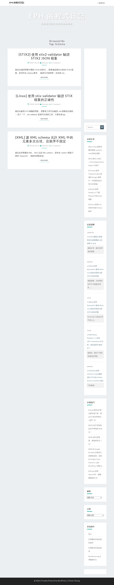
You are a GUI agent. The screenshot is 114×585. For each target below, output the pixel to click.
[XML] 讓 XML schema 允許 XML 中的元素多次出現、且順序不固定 (44, 139)
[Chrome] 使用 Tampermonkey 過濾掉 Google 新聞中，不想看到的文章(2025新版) (95, 177)
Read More (45, 77)
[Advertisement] (95, 83)
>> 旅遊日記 (101, 3)
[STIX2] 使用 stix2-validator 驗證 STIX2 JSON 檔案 (44, 56)
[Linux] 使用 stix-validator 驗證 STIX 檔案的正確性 (44, 97)
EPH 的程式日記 (16, 2)
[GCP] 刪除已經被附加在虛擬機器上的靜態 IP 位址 (94, 240)
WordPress (62, 581)
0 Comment (56, 63)
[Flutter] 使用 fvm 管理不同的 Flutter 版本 (95, 207)
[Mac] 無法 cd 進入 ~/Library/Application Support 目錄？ (96, 162)
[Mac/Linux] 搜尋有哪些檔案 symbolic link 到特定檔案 (95, 150)
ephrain (45, 63)
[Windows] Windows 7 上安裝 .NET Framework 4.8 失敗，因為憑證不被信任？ (95, 341)
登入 (90, 534)
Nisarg (77, 581)
